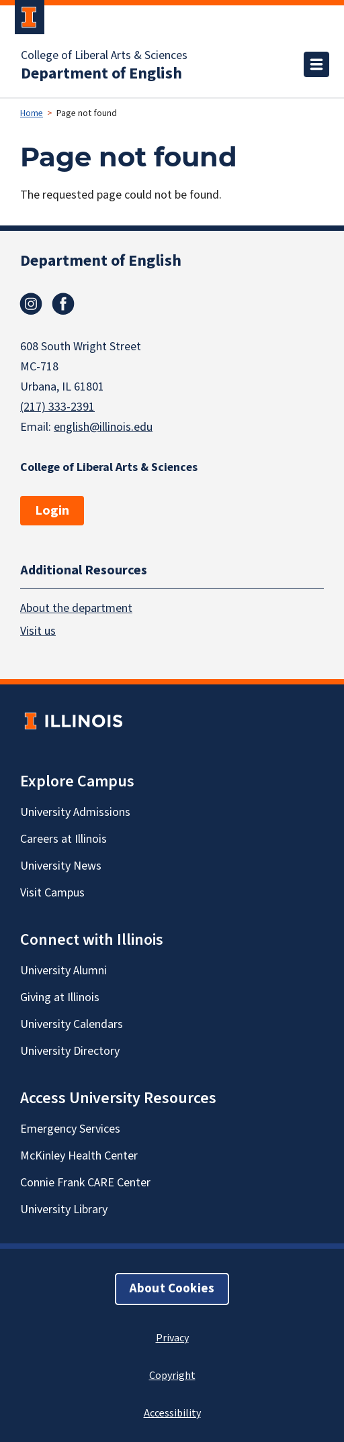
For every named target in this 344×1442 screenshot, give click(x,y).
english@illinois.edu (103, 427)
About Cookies (172, 1289)
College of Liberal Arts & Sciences (104, 56)
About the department (76, 608)
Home (31, 113)
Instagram (31, 304)
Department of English (101, 74)
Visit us (38, 631)
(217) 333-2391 (57, 407)
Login (52, 510)
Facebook (63, 304)
